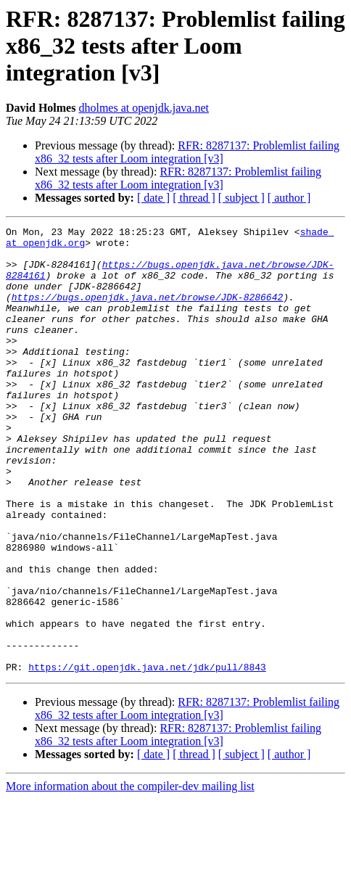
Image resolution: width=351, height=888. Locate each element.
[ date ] (153, 198)
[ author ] (289, 198)
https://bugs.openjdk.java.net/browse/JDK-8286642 (147, 311)
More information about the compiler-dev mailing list (130, 875)
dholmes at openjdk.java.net (143, 108)
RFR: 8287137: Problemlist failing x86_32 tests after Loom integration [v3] (187, 152)
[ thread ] (194, 198)
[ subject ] (241, 198)
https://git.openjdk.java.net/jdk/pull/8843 (147, 755)
